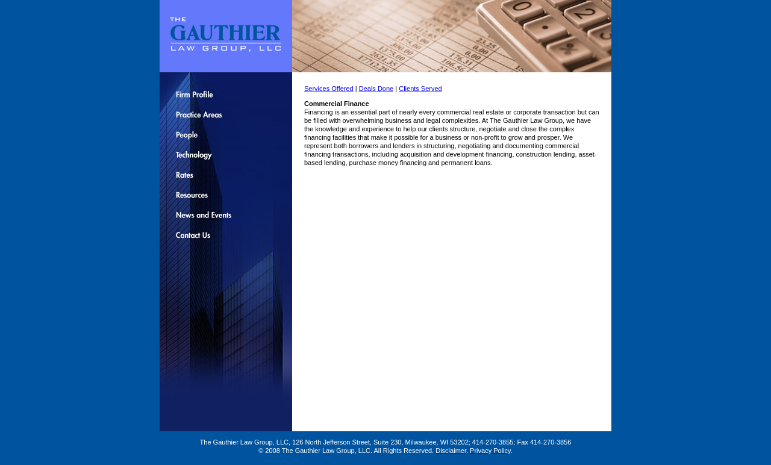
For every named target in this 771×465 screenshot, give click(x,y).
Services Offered (329, 88)
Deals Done (376, 88)
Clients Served (420, 88)
